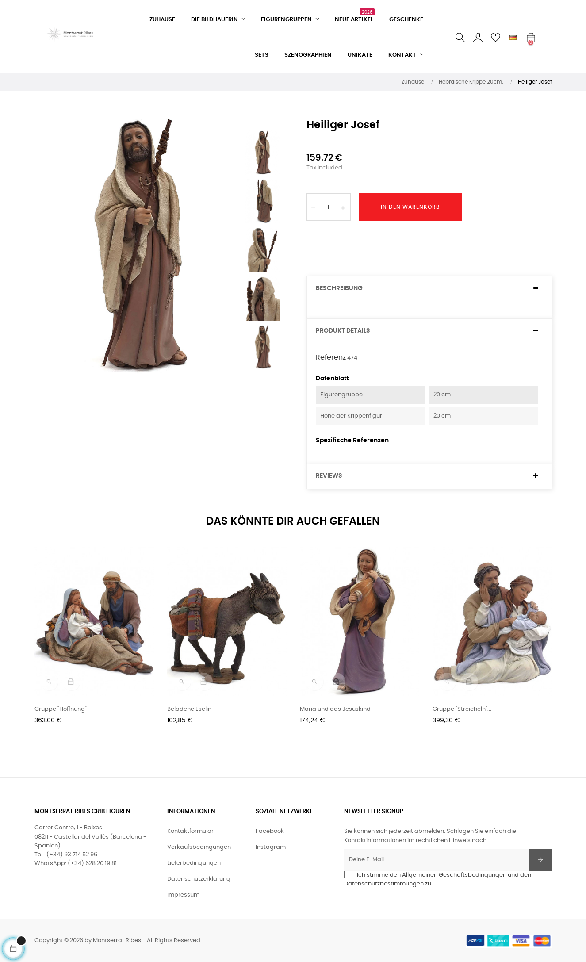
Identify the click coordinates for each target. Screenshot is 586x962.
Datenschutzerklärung (198, 879)
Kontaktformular (190, 831)
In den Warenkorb (410, 207)
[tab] (429, 288)
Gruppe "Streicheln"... (462, 709)
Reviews (329, 476)
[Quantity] (329, 207)
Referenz (331, 357)
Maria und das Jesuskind (335, 709)
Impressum (183, 895)
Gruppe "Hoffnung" (60, 709)
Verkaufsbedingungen (199, 847)
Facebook (270, 831)
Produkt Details (343, 331)
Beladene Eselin (189, 709)
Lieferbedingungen (194, 863)
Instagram (271, 847)
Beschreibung (339, 288)
